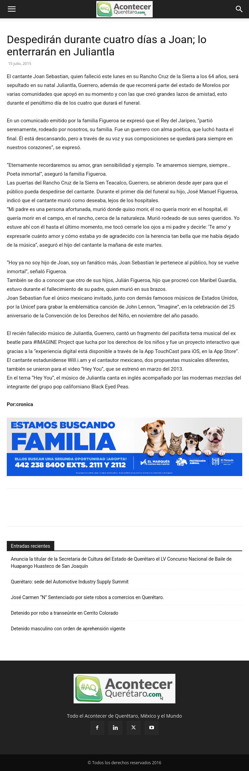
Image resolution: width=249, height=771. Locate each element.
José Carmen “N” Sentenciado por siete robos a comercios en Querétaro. (87, 597)
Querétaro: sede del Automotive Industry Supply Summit (70, 581)
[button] (11, 9)
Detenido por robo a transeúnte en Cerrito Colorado (64, 613)
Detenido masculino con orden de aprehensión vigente (68, 628)
